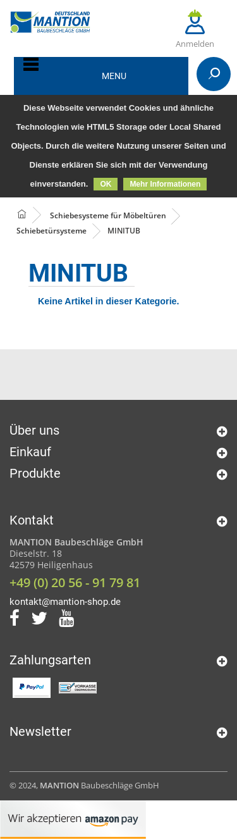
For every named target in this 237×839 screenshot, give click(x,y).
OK (105, 184)
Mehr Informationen (165, 184)
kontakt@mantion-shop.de (65, 601)
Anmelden (195, 29)
